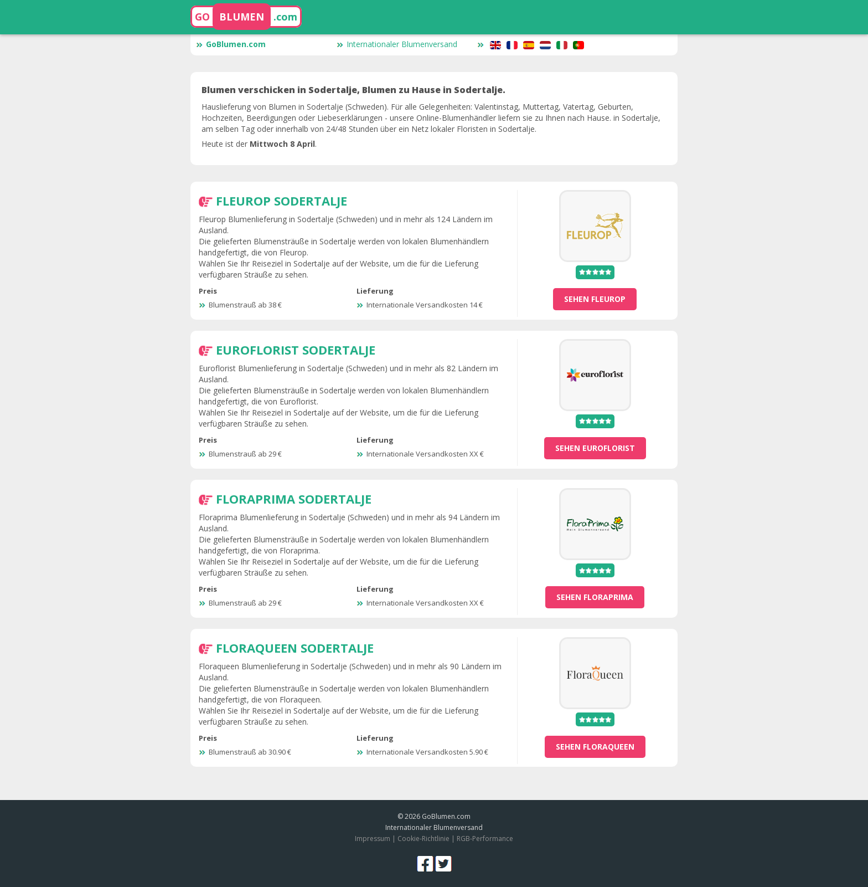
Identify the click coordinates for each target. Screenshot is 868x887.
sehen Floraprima (594, 597)
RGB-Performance (485, 838)
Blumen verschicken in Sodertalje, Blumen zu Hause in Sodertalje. (353, 90)
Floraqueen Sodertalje (295, 647)
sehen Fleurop (595, 299)
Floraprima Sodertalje (293, 498)
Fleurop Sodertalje (281, 200)
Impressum (372, 838)
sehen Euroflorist (595, 448)
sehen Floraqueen (595, 746)
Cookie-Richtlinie (423, 838)
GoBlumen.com (231, 44)
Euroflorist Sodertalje (295, 349)
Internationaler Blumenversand (397, 44)
